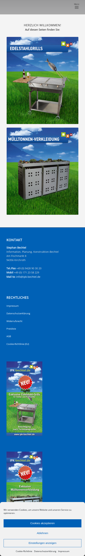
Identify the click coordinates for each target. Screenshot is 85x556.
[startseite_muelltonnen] (42, 171)
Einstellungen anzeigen (42, 542)
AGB (8, 336)
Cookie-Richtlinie (24, 551)
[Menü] (77, 7)
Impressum (63, 551)
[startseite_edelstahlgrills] (42, 80)
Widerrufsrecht (14, 321)
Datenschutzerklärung (45, 551)
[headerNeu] (35, 7)
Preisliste (11, 328)
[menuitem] (77, 7)
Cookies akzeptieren (42, 523)
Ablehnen (42, 533)
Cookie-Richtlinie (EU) (17, 344)
